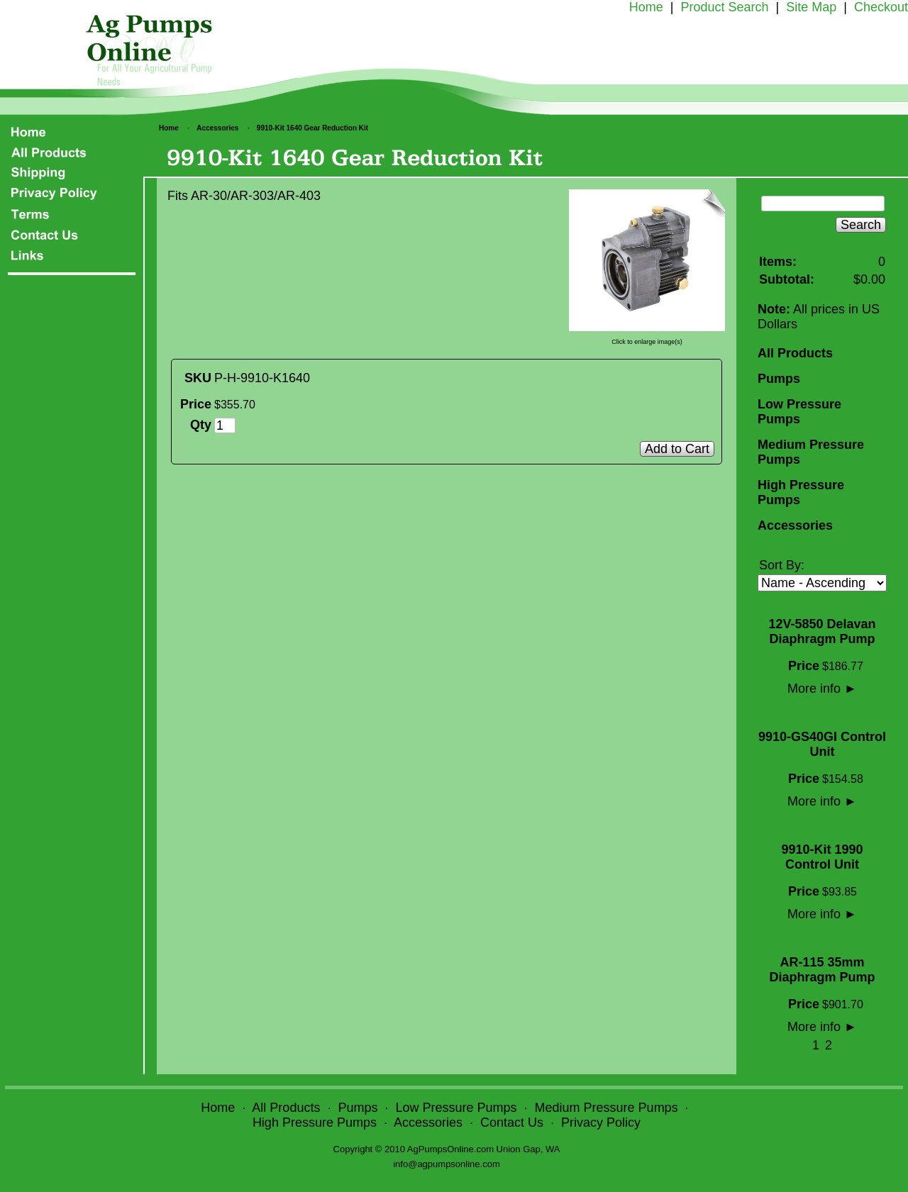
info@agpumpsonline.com (446, 1164)
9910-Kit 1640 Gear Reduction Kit (312, 128)
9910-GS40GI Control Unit (822, 744)
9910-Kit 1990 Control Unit (822, 856)
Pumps (779, 379)
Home (646, 7)
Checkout (881, 7)
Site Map (811, 7)
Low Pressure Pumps (799, 411)
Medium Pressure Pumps (811, 452)
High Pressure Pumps (801, 492)
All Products (795, 353)
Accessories (217, 128)
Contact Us (511, 1122)
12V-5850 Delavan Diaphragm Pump (821, 631)
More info (822, 688)
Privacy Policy (601, 1122)
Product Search (724, 7)
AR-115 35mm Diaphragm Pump (822, 969)
